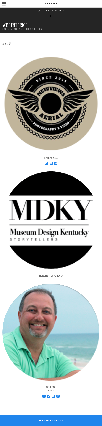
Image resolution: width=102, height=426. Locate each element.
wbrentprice (14, 24)
